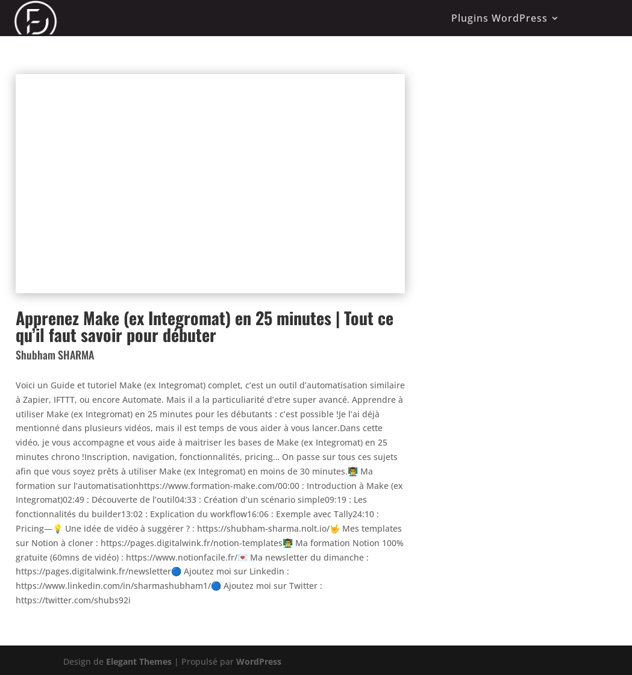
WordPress (258, 661)
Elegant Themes (139, 661)
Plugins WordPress (499, 18)
